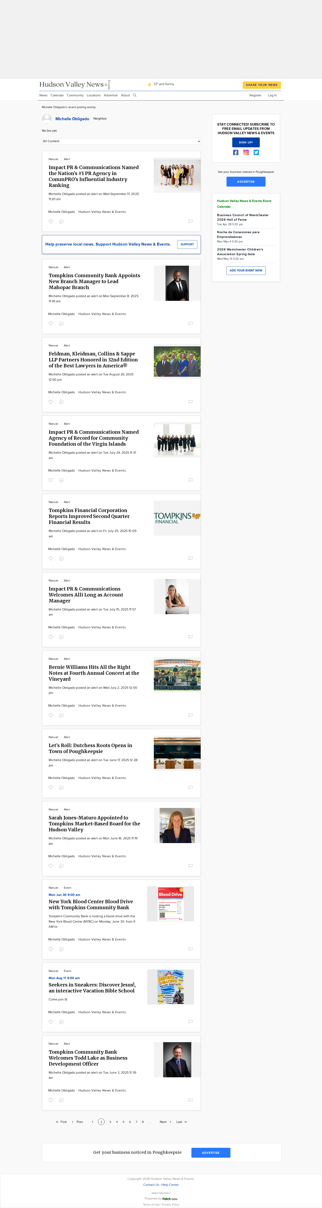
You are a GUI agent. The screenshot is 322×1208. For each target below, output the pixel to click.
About (125, 95)
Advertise (111, 95)
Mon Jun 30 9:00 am (64, 895)
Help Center (170, 1185)
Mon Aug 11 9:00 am (64, 978)
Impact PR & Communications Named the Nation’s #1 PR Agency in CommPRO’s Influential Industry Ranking (94, 176)
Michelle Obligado (62, 212)
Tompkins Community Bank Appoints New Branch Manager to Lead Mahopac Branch (94, 281)
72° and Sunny (160, 84)
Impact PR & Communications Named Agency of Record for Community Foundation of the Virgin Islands (94, 438)
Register (255, 95)
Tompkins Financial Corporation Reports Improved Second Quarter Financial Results (89, 516)
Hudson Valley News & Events (102, 212)
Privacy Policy (170, 1204)
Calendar (57, 95)
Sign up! (246, 142)
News (43, 95)
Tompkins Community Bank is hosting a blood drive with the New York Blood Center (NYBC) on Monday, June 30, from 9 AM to (92, 921)
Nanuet (53, 159)
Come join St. (58, 999)
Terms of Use (152, 1204)
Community (75, 95)
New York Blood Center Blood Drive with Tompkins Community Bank (91, 904)
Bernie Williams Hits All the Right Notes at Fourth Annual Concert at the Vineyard (94, 673)
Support (187, 244)
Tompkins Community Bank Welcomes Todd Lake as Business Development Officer (88, 1058)
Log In (272, 95)
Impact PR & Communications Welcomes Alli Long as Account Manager (86, 595)
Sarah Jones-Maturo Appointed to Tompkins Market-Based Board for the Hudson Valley (94, 824)
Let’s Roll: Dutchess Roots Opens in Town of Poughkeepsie (90, 748)
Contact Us (151, 1185)
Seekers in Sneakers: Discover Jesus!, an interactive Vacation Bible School (92, 988)
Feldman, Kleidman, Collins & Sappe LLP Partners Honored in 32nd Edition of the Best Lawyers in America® (93, 360)
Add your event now (246, 270)
